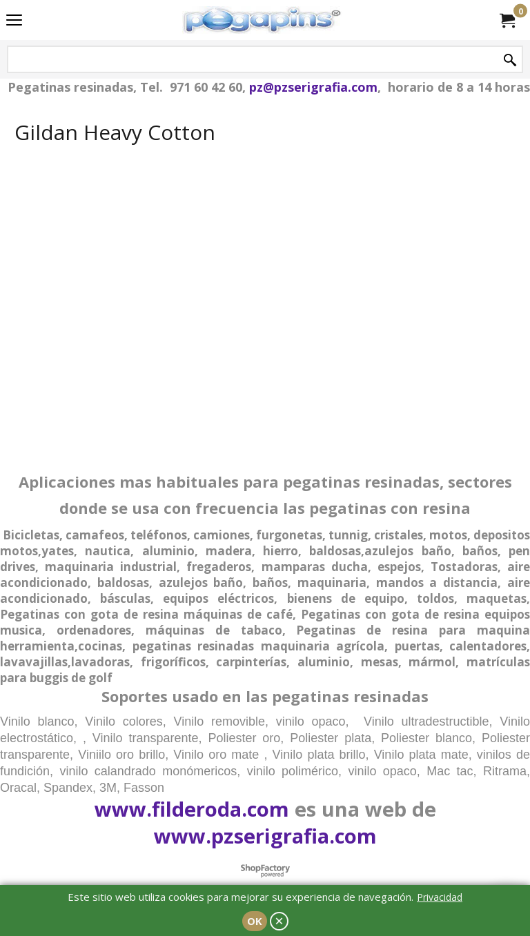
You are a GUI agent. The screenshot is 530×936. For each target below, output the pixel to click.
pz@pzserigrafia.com (313, 87)
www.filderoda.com (192, 808)
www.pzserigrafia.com (265, 835)
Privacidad (439, 897)
